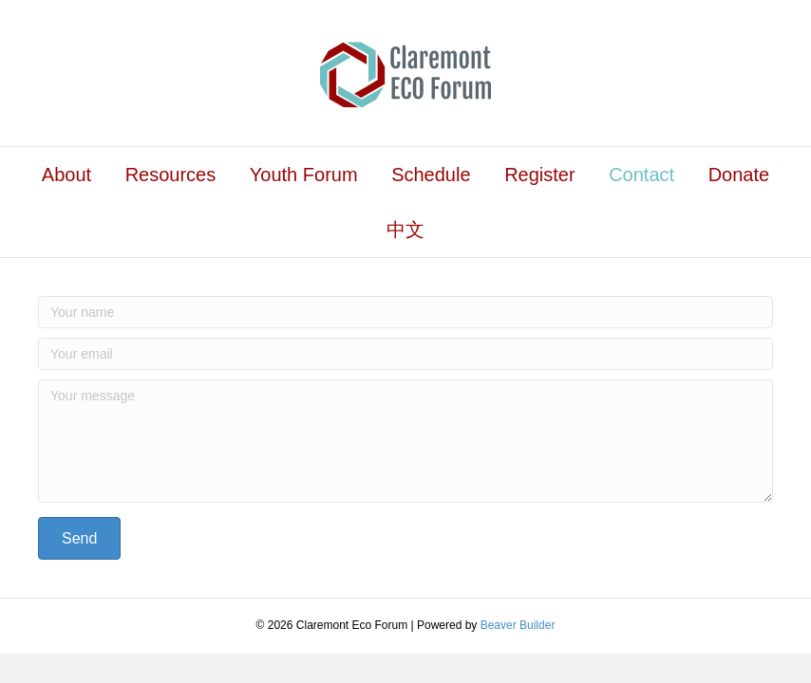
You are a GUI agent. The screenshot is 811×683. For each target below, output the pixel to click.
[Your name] (405, 312)
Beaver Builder (518, 625)
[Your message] (405, 441)
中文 (405, 229)
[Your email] (405, 354)
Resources (171, 174)
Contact (641, 174)
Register (539, 174)
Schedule (430, 174)
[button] (79, 538)
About (66, 174)
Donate (739, 174)
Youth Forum (304, 174)
